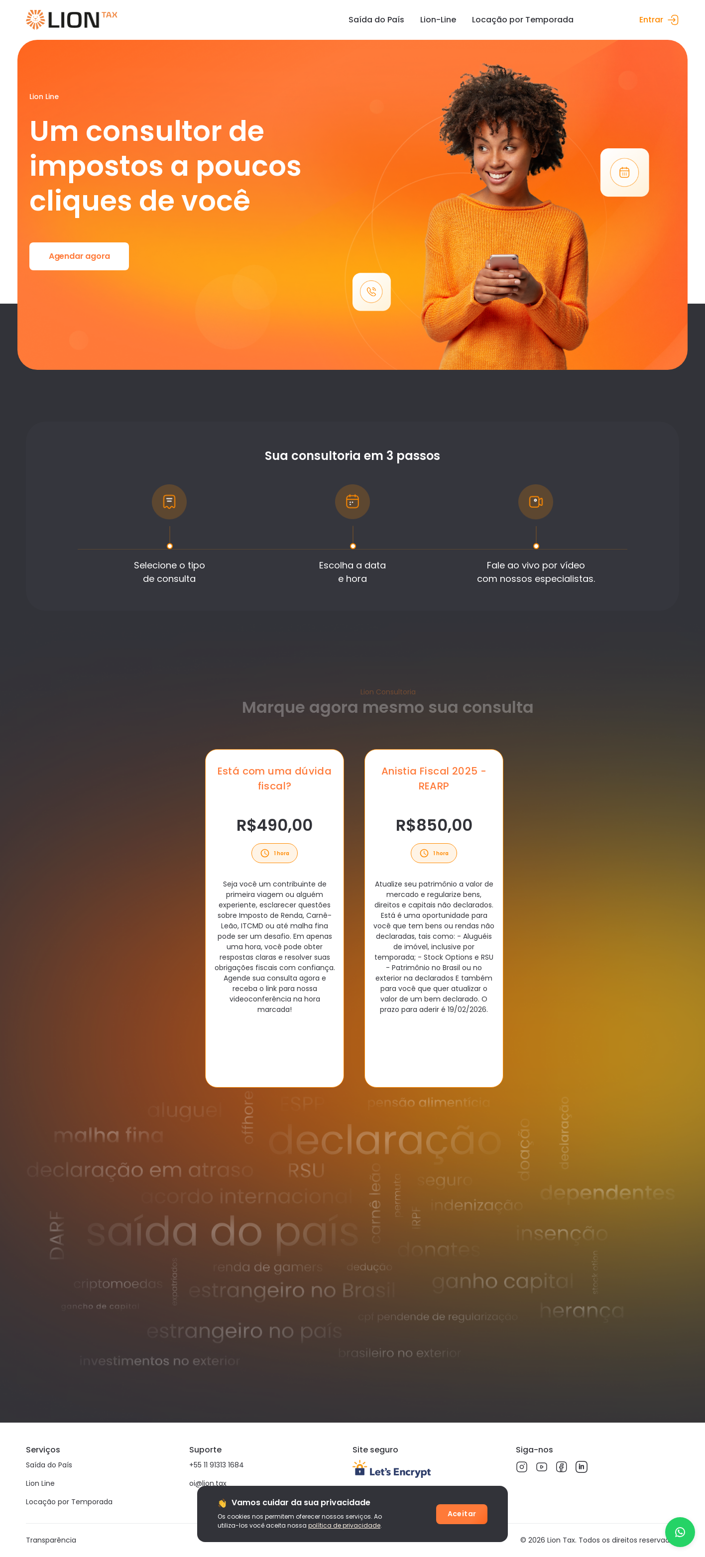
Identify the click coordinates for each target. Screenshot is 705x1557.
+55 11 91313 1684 (216, 1465)
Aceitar (462, 1514)
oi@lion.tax (208, 1483)
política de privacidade (344, 1525)
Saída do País (49, 1465)
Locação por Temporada (69, 1502)
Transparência (51, 1540)
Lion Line (40, 1483)
